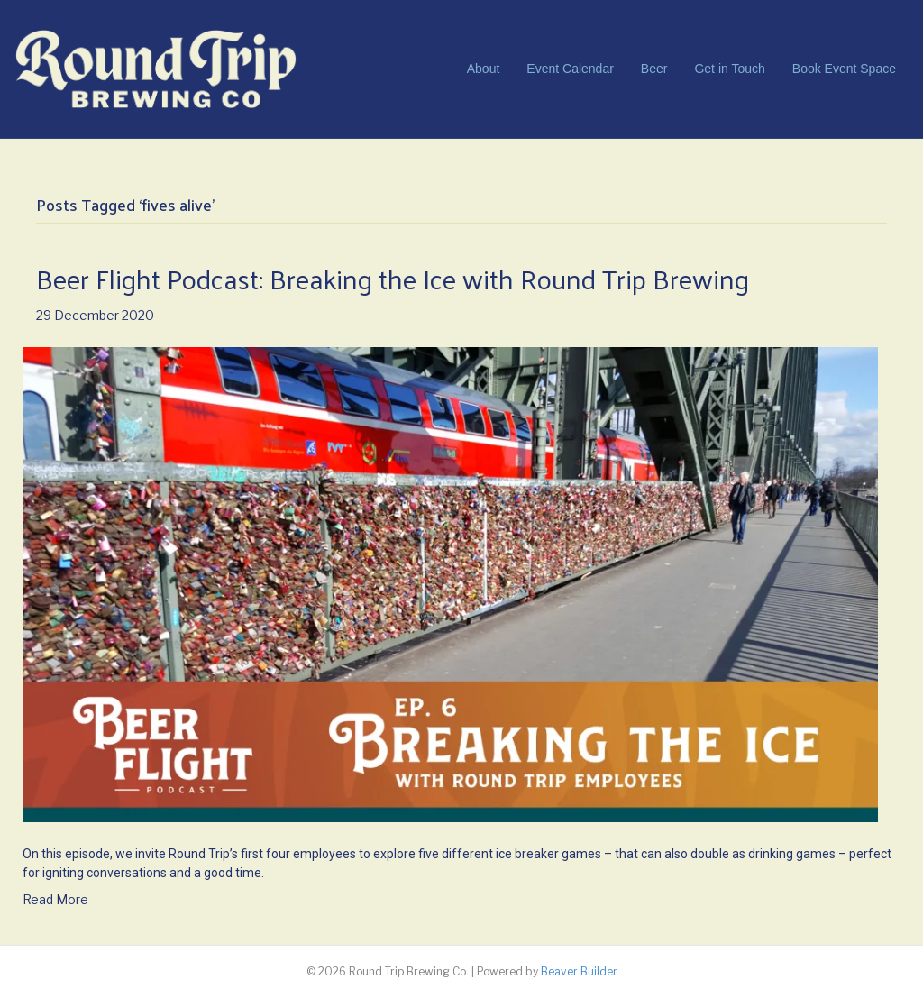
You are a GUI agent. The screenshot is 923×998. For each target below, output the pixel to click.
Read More (55, 899)
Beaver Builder (579, 971)
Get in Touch (729, 68)
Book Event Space (844, 68)
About (483, 68)
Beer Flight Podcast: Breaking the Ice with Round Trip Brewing (392, 278)
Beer (654, 68)
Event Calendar (570, 68)
